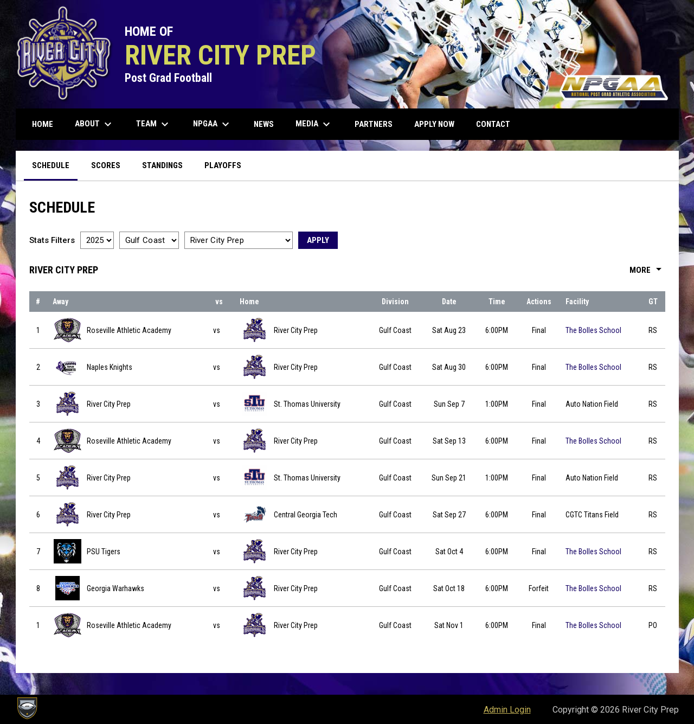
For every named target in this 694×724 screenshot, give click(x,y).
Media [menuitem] (314, 124)
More (647, 270)
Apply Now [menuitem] (434, 124)
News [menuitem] (264, 124)
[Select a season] (97, 240)
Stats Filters (52, 240)
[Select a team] (238, 240)
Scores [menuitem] (105, 165)
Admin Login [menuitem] (507, 709)
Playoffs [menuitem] (222, 165)
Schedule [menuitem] (50, 165)
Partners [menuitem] (374, 124)
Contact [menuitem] (493, 124)
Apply (318, 240)
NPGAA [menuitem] (212, 124)
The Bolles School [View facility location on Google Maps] (593, 330)
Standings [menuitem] (162, 165)
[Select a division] (149, 240)
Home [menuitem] (42, 124)
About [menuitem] (94, 124)
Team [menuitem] (153, 124)
